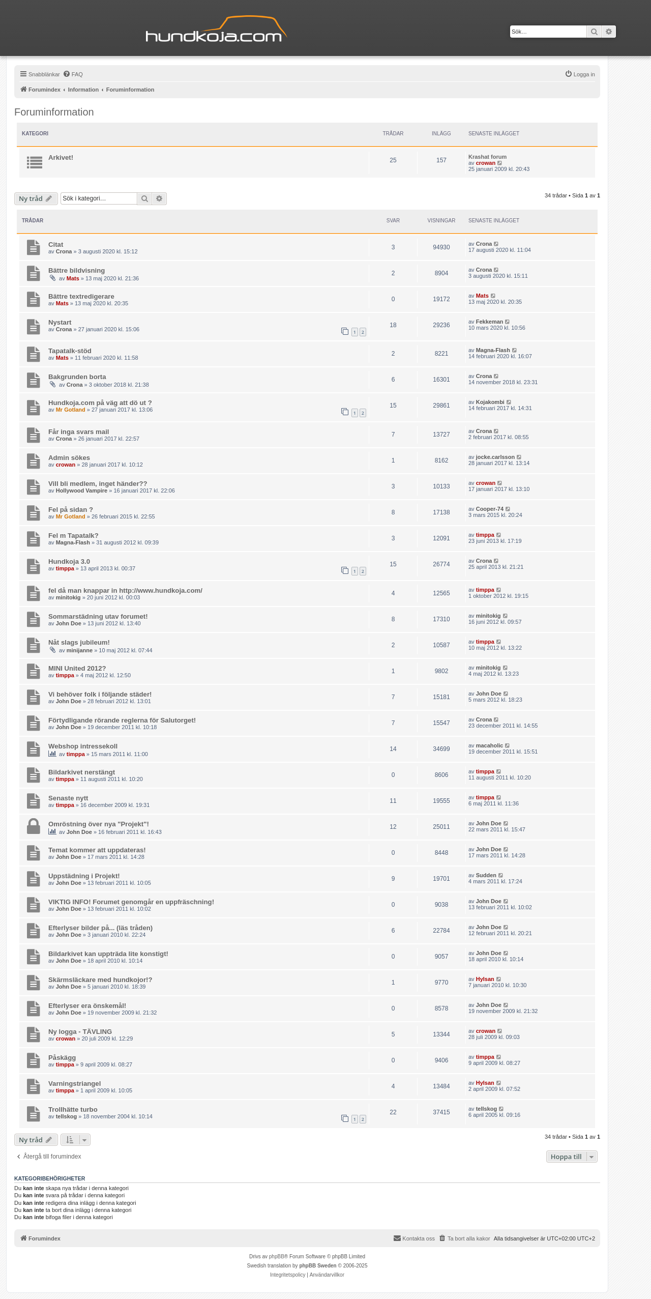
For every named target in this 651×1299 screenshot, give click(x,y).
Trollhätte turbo (73, 1109)
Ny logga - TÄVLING (80, 1031)
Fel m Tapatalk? (73, 535)
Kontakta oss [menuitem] (414, 1238)
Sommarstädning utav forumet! (98, 616)
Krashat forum (487, 157)
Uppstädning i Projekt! (84, 876)
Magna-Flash (493, 350)
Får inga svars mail (78, 432)
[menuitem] (73, 74)
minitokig (68, 597)
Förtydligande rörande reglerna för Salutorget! (122, 720)
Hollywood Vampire (81, 490)
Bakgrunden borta (77, 377)
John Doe (68, 623)
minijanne (80, 650)
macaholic (490, 745)
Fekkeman (490, 322)
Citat (55, 244)
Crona (64, 251)
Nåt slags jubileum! (79, 642)
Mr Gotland (70, 410)
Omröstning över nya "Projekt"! (98, 824)
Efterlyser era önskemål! (87, 1005)
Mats (73, 278)
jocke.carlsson (495, 457)
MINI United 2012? (77, 668)
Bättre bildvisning (76, 270)
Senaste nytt (68, 798)
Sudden (486, 875)
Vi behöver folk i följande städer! (100, 694)
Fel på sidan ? (70, 509)
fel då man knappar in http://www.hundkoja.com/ (125, 590)
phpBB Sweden (317, 1265)
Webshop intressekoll (82, 746)
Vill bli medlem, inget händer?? (97, 483)
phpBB (276, 1256)
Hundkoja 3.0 (69, 561)
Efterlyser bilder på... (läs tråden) (100, 928)
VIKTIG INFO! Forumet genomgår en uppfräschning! (131, 902)
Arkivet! (60, 157)
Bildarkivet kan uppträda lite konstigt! (108, 954)
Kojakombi (490, 402)
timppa (485, 535)
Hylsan (485, 979)
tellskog (66, 1116)
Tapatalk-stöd (70, 351)
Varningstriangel (74, 1083)
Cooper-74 (490, 509)
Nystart (59, 322)
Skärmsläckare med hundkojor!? (100, 980)
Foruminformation (54, 112)
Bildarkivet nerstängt (81, 772)
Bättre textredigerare (81, 296)
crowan (486, 163)
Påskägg (62, 1057)
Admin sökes (69, 457)
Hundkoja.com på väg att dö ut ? (100, 403)
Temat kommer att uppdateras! (97, 850)
